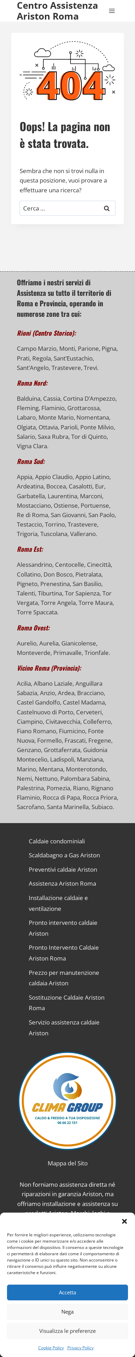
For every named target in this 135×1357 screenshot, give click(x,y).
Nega (67, 1311)
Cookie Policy (51, 1348)
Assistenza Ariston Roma (62, 883)
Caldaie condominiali (57, 841)
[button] (124, 1221)
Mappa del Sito (68, 1163)
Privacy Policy (80, 1348)
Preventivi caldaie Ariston (63, 869)
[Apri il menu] (111, 11)
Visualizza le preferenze (67, 1330)
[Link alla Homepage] (67, 1100)
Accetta (67, 1292)
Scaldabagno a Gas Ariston (64, 855)
